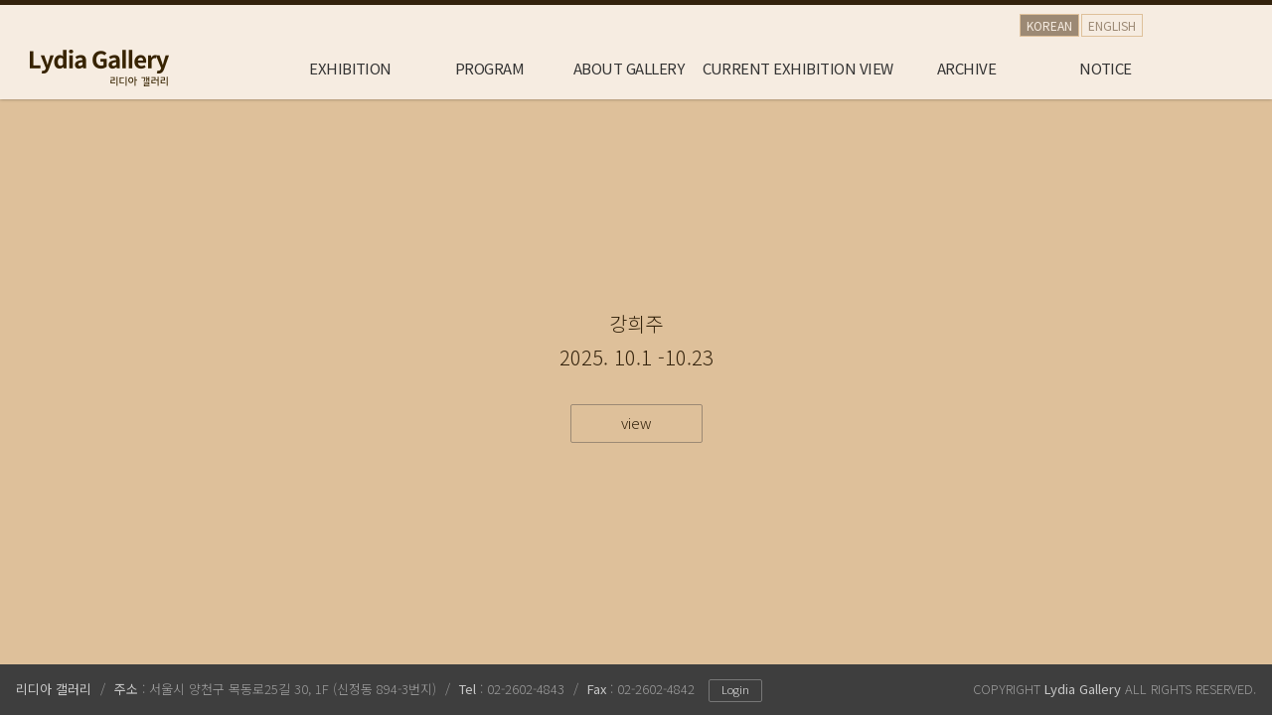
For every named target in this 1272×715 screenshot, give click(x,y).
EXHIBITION (350, 68)
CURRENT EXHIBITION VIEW (798, 68)
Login (735, 689)
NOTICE (1105, 68)
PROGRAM (489, 68)
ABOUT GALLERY (628, 68)
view (636, 422)
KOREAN (1049, 25)
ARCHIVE (966, 68)
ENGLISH (1112, 25)
